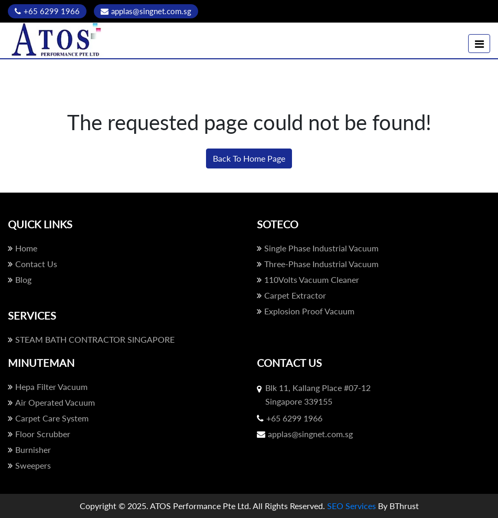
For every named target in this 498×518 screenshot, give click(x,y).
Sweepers (29, 465)
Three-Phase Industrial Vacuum (317, 264)
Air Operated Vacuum (51, 402)
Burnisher (29, 449)
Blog (19, 279)
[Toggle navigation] (479, 43)
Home (22, 248)
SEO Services (351, 506)
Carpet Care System (48, 418)
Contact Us (32, 264)
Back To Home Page (249, 158)
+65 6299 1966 (47, 11)
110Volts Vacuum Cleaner (308, 279)
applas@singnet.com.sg (146, 11)
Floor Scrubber (39, 434)
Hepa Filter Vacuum (48, 387)
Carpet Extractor (291, 295)
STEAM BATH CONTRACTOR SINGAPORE (91, 339)
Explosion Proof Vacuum (305, 311)
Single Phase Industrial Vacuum (317, 248)
